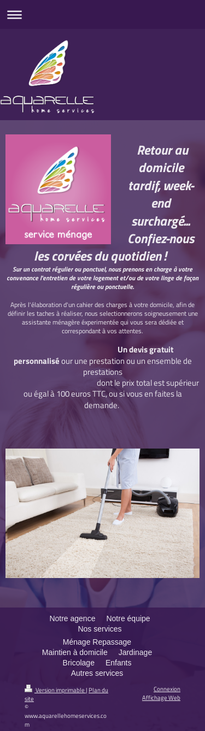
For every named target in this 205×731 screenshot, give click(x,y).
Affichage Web (161, 697)
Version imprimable (55, 689)
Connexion (167, 688)
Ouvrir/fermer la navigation (102, 14)
